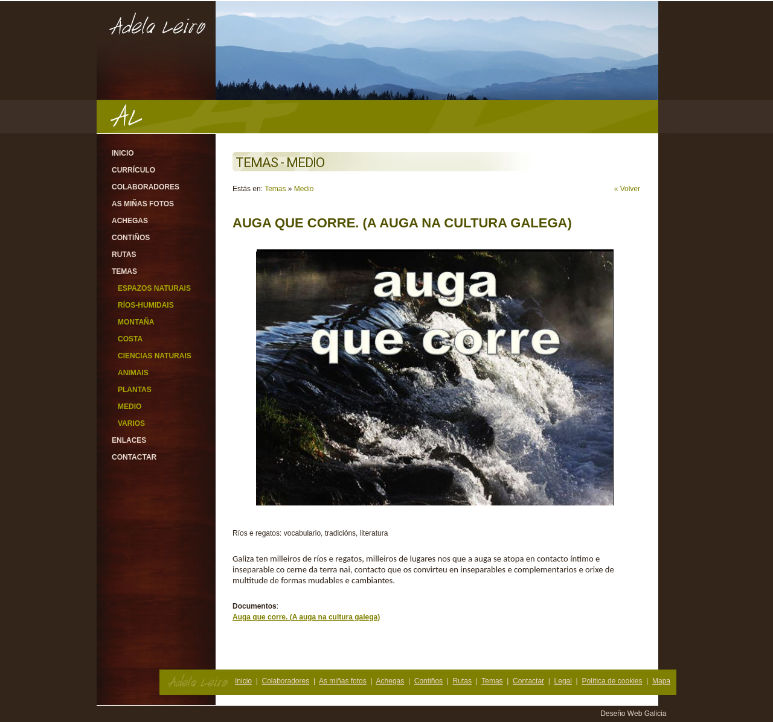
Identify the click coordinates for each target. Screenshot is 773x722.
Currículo (133, 170)
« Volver (627, 189)
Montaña (136, 322)
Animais (133, 373)
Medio (129, 406)
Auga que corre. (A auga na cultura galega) (306, 617)
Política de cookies (612, 681)
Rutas (124, 254)
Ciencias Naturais (154, 356)
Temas (124, 271)
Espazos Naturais (154, 288)
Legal (563, 681)
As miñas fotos (143, 204)
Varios (131, 423)
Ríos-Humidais (146, 305)
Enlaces (129, 440)
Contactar (134, 457)
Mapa (661, 681)
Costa (130, 339)
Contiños (131, 237)
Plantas (135, 389)
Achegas (130, 221)
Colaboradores (145, 187)
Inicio (123, 153)
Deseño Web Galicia (634, 713)
